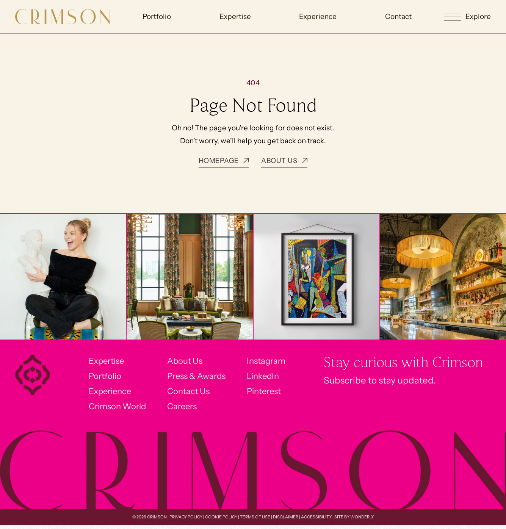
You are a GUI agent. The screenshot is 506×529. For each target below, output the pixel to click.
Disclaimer (285, 521)
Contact (398, 16)
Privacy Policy (185, 521)
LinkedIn (269, 377)
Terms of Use (255, 521)
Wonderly (362, 521)
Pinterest (270, 393)
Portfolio (157, 16)
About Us (184, 361)
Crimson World (112, 410)
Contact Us (188, 393)
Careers (182, 410)
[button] (467, 17)
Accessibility (316, 521)
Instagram (272, 361)
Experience (318, 16)
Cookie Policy (221, 521)
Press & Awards (197, 377)
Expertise (235, 16)
